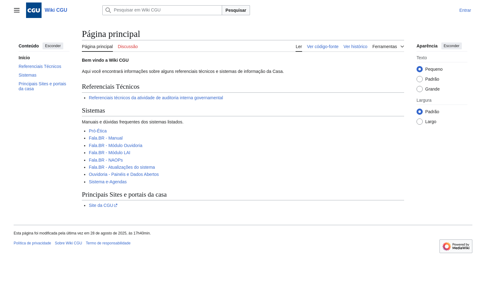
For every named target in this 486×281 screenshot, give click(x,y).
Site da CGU (101, 205)
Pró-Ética (98, 130)
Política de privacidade (32, 243)
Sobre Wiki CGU (68, 243)
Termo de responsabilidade (108, 243)
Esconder (53, 46)
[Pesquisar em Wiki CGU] (162, 10)
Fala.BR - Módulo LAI (109, 152)
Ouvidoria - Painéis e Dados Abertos (124, 174)
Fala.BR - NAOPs (106, 160)
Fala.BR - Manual (106, 138)
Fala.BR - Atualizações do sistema (122, 167)
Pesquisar (235, 10)
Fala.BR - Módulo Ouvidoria (115, 145)
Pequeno (434, 69)
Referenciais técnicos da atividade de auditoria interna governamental (156, 97)
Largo (430, 121)
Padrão (432, 79)
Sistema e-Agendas (108, 181)
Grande (432, 89)
